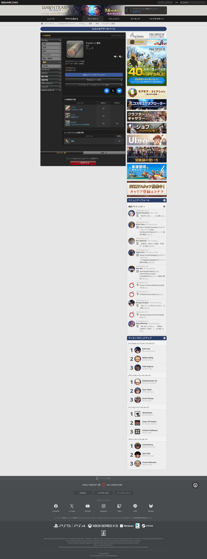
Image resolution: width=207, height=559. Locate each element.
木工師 (73, 107)
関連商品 (83, 493)
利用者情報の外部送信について (143, 518)
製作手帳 (44, 76)
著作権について (77, 518)
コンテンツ (45, 70)
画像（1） (104, 153)
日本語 (185, 2)
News (73, 511)
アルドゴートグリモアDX (80, 125)
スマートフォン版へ (105, 478)
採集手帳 (44, 80)
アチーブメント (47, 83)
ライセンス (115, 518)
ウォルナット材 (76, 110)
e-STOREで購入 (103, 493)
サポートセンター (105, 518)
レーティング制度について (63, 518)
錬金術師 (73, 122)
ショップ (44, 87)
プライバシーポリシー (90, 518)
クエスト (44, 73)
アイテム (44, 40)
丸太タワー (75, 117)
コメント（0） (62, 153)
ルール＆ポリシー (126, 518)
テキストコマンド (47, 90)
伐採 (72, 141)
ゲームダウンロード (124, 493)
